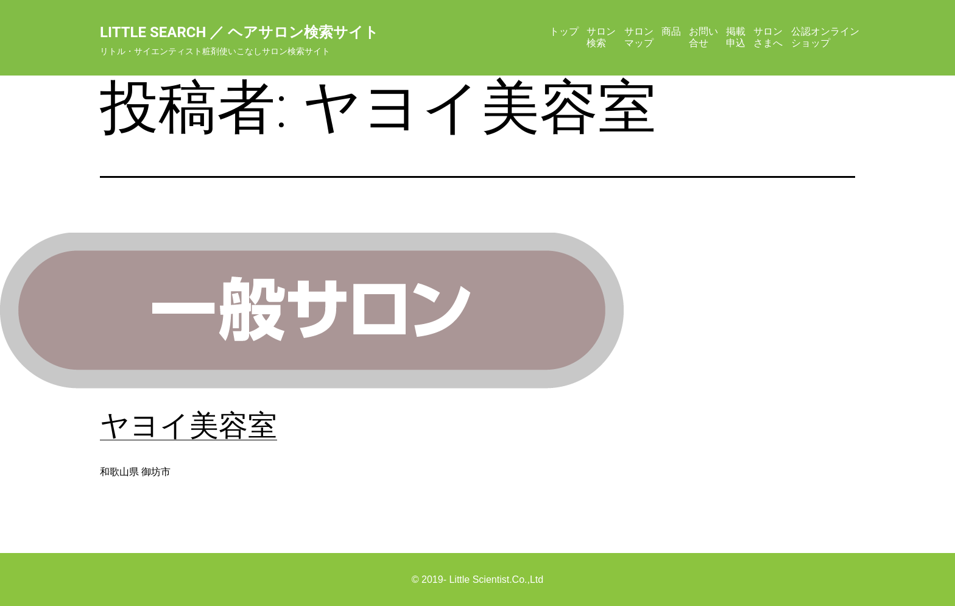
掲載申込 (735, 37)
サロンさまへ (768, 37)
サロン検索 (601, 37)
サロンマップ (639, 37)
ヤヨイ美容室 (188, 425)
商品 (671, 31)
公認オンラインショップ (825, 37)
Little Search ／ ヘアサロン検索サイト (239, 32)
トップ (564, 31)
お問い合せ (703, 37)
